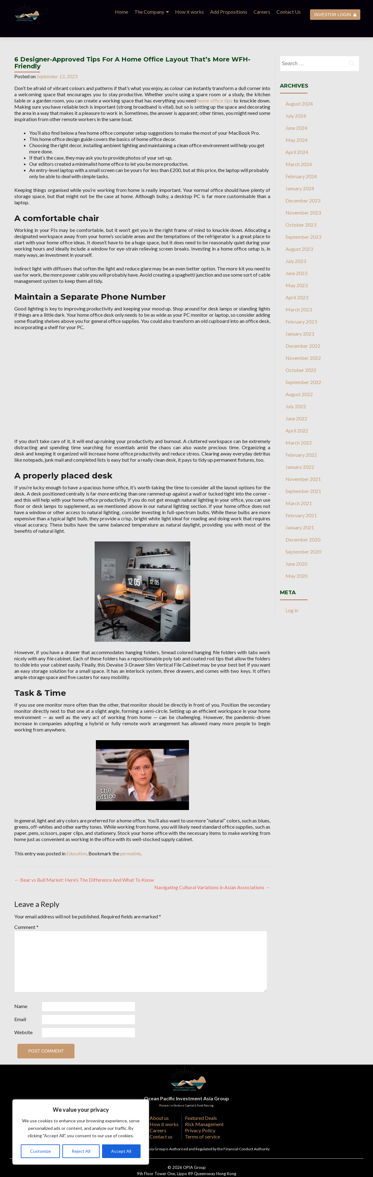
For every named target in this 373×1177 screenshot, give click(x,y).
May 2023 (296, 271)
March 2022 (298, 429)
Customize (40, 1151)
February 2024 (301, 162)
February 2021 (301, 502)
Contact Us (288, 12)
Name (20, 992)
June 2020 (296, 550)
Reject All (81, 1151)
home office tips (214, 87)
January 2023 (299, 320)
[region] (80, 1132)
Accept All (121, 1151)
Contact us (161, 1123)
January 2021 (299, 514)
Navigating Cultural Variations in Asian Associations (212, 873)
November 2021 (303, 465)
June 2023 (296, 259)
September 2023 (303, 223)
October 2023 (300, 211)
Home (121, 12)
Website (23, 1018)
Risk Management (204, 1110)
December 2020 (302, 526)
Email (20, 1005)
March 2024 (298, 150)
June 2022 (296, 405)
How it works (189, 12)
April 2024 (296, 138)
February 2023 (301, 308)
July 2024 (295, 102)
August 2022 (299, 380)
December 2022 (302, 332)
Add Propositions (228, 12)
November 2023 (303, 199)
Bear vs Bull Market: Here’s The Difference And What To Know (84, 866)
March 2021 (298, 489)
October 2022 (300, 356)
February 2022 (301, 441)
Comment (26, 913)
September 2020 (303, 538)
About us (159, 1104)
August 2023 (299, 235)
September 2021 (303, 477)
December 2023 (302, 187)
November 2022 (303, 344)
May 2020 (296, 562)
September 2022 (303, 368)
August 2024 (299, 90)
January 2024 (299, 175)
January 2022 (299, 453)
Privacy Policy (200, 1117)
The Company (149, 12)
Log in (291, 597)
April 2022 (296, 417)
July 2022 (295, 393)
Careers (262, 12)
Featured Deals (201, 1104)
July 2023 (295, 247)
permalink (130, 840)
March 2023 (298, 296)
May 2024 (296, 126)
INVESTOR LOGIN (335, 14)
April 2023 (296, 284)
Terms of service (202, 1123)
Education (76, 840)
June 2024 (296, 114)
